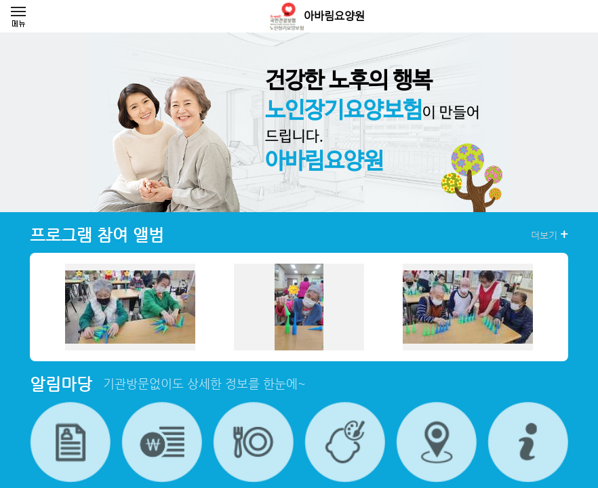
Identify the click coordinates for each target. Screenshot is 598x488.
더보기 (549, 234)
